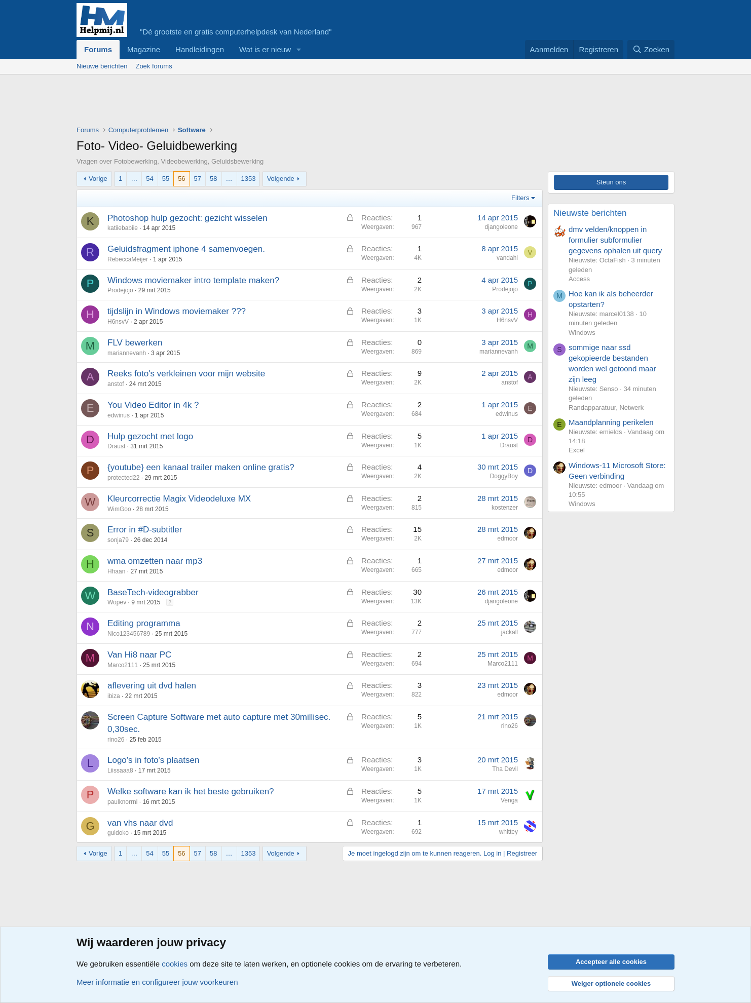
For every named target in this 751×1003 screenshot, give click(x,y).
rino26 (115, 739)
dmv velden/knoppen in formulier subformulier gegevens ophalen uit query (615, 240)
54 (149, 178)
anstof (115, 384)
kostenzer (505, 507)
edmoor (507, 538)
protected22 (123, 477)
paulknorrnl (122, 801)
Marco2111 (122, 665)
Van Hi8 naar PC (139, 655)
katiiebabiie (122, 228)
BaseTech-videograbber (153, 592)
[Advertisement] (261, 102)
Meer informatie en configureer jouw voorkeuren (157, 982)
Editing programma (143, 623)
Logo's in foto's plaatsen (153, 760)
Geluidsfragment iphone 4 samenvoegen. (186, 249)
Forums (98, 49)
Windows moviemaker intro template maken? (193, 280)
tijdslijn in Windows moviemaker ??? (176, 311)
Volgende (280, 178)
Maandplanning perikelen (611, 422)
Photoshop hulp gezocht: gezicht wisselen (187, 218)
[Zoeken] (651, 49)
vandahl (507, 257)
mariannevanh (126, 353)
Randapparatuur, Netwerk (606, 407)
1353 (248, 178)
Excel (577, 450)
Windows (582, 332)
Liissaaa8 (120, 770)
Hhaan (116, 571)
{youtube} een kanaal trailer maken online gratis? (200, 467)
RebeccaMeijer (127, 259)
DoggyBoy (504, 476)
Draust (116, 446)
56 (181, 178)
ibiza (113, 696)
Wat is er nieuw (265, 49)
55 (165, 178)
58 (213, 178)
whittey (508, 831)
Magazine (143, 49)
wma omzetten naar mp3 (154, 561)
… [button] (134, 178)
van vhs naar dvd (140, 823)
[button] (299, 49)
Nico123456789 (128, 633)
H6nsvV (118, 321)
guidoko (118, 832)
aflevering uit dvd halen (151, 685)
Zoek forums (153, 66)
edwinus (118, 415)
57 (197, 178)
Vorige (98, 178)
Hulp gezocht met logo (150, 436)
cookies (174, 963)
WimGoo (119, 509)
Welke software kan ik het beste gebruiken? (190, 791)
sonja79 (118, 540)
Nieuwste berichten (590, 213)
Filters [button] (520, 198)
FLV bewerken (134, 343)
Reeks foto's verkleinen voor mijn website (186, 373)
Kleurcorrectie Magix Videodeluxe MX (179, 499)
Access (579, 279)
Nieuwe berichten (102, 66)
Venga (509, 800)
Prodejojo (120, 290)
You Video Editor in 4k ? (153, 405)
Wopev (116, 602)
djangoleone (501, 226)
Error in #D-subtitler (144, 529)
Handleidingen (199, 49)
